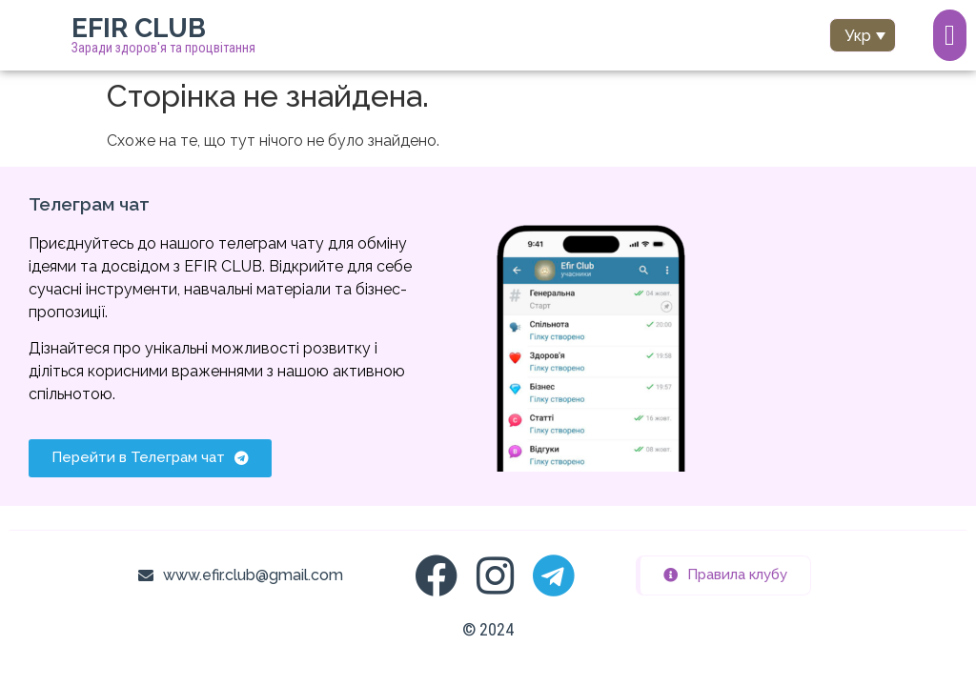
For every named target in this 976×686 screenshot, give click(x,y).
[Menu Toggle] (949, 35)
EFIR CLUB (138, 28)
